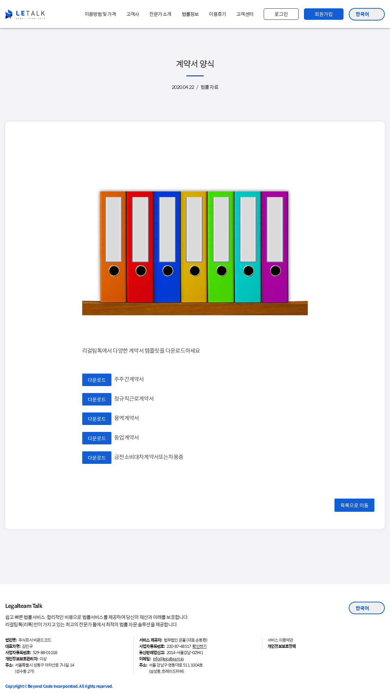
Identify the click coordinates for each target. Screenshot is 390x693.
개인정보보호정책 (282, 646)
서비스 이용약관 (280, 640)
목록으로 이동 (354, 505)
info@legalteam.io (168, 659)
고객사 (132, 14)
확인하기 (199, 646)
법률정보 (190, 14)
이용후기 (217, 14)
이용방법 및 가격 (100, 14)
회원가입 (324, 14)
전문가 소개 (160, 14)
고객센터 (244, 14)
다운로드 (97, 379)
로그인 (281, 14)
